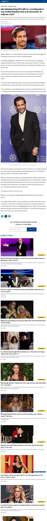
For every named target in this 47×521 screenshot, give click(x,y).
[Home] (5, 1)
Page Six (10, 60)
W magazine (23, 206)
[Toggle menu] (44, 1)
